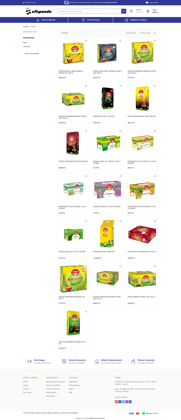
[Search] (91, 11)
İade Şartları (50, 396)
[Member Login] (140, 11)
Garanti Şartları (51, 392)
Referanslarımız (74, 385)
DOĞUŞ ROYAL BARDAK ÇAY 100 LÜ (142, 252)
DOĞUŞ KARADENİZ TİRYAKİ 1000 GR (73, 161)
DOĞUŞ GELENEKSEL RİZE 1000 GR (142, 116)
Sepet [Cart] (155, 11)
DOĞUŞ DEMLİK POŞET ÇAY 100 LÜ (141, 297)
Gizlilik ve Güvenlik (52, 389)
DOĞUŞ (33, 26)
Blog (70, 392)
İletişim (71, 389)
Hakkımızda (73, 382)
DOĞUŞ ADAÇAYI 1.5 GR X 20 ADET (106, 206)
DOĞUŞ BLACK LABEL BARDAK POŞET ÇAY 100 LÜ (71, 72)
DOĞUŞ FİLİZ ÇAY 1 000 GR (103, 116)
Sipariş (25, 385)
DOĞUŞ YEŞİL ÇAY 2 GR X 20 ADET (72, 252)
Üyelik (25, 382)
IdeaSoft (79, 418)
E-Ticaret (86, 418)
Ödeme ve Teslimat (53, 385)
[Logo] (39, 11)
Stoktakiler (65, 33)
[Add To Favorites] (86, 40)
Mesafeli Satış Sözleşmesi (55, 382)
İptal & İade (27, 392)
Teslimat (26, 389)
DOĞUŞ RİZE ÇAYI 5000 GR (103, 252)
